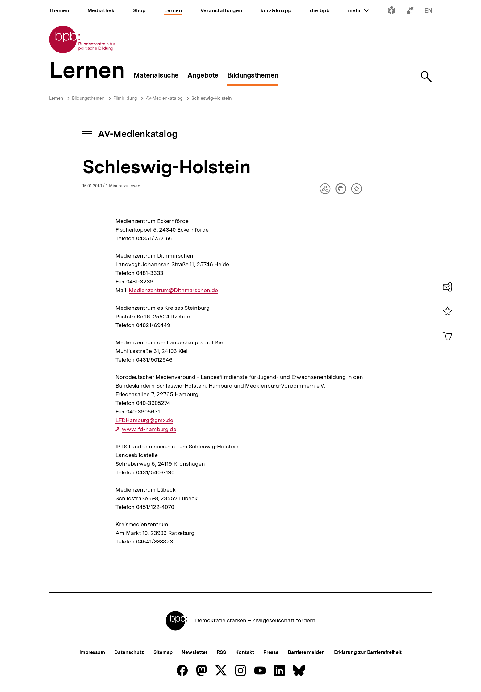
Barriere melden (306, 652)
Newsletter (194, 652)
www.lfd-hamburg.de (149, 429)
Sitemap (162, 652)
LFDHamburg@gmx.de (144, 420)
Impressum (92, 652)
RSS (221, 652)
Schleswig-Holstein (211, 98)
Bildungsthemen (88, 98)
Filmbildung (125, 98)
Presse (270, 652)
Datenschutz (129, 652)
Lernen (56, 98)
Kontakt (244, 652)
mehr (358, 10)
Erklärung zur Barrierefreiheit (368, 652)
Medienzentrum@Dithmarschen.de (173, 290)
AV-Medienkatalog (164, 98)
